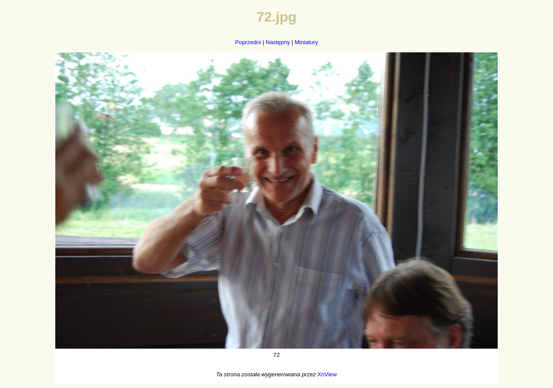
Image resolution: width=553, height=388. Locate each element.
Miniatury (306, 42)
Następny (278, 42)
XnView (327, 374)
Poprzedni (248, 42)
